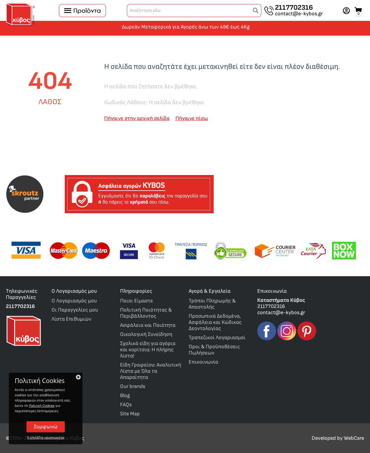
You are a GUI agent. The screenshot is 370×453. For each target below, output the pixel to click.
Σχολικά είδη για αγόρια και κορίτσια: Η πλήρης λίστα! (147, 349)
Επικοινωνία (203, 362)
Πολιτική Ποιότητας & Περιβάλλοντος (146, 313)
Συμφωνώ (45, 427)
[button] (256, 11)
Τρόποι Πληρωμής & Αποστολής (212, 304)
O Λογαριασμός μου (74, 301)
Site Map (130, 414)
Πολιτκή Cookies (41, 406)
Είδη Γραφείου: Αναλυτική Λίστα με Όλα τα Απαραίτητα (150, 371)
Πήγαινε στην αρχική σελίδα (137, 118)
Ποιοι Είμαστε (136, 301)
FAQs (126, 405)
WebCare (354, 438)
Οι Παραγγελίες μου (75, 310)
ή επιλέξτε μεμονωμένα (45, 437)
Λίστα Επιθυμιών (71, 319)
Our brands (132, 386)
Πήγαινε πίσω (191, 118)
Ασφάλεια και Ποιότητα (147, 325)
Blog (125, 395)
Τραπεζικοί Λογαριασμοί (217, 337)
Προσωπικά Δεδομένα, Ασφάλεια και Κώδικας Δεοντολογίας (215, 322)
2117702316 (294, 8)
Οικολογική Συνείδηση (146, 334)
